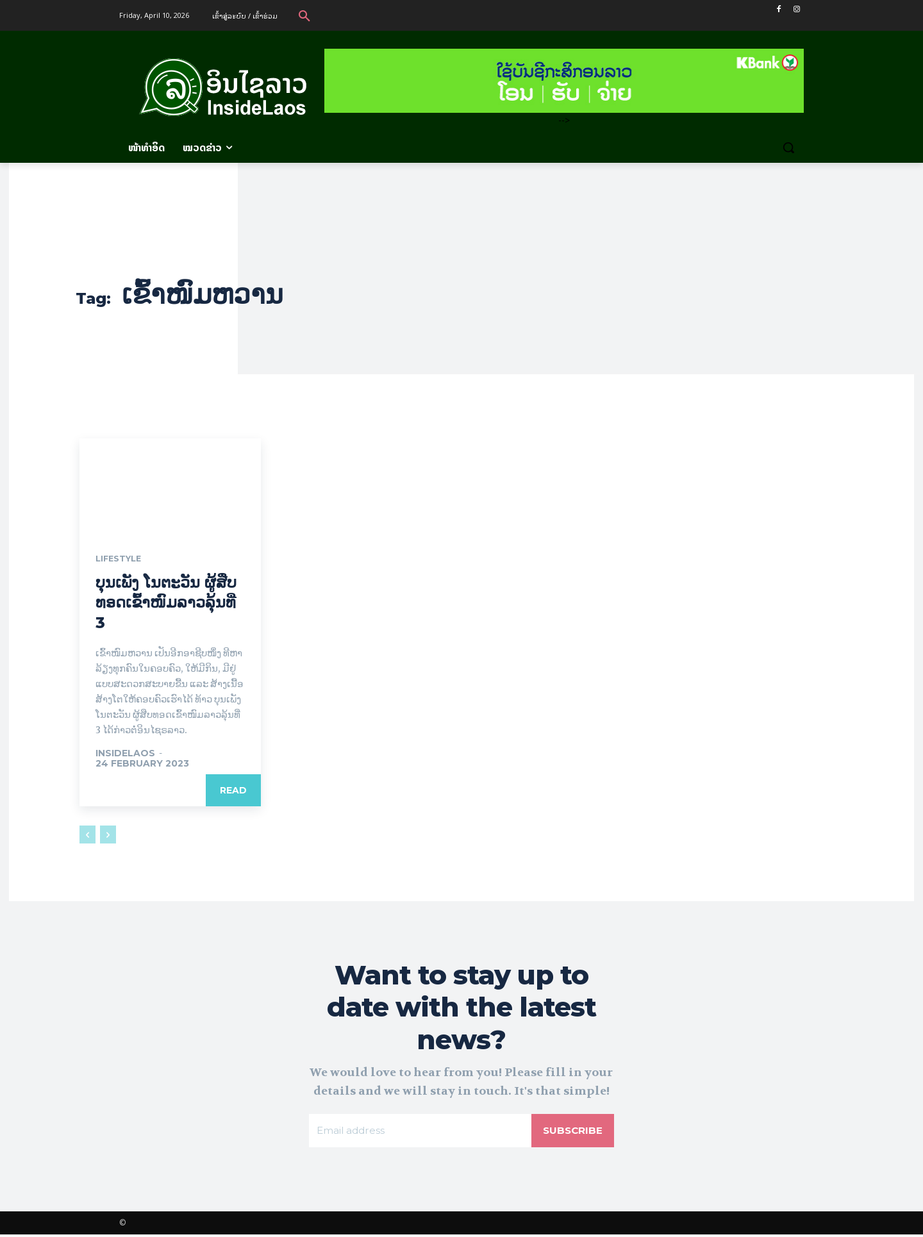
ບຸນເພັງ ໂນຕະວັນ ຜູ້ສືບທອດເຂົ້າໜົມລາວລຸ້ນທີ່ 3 (166, 603)
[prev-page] (87, 835)
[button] (304, 15)
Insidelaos (125, 754)
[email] (419, 1132)
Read (233, 791)
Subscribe (572, 1132)
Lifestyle (121, 559)
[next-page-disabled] (108, 835)
